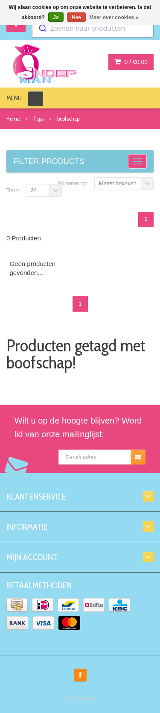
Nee (76, 17)
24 (34, 190)
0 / (131, 61)
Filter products (48, 161)
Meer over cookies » (113, 17)
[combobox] (93, 28)
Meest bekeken (118, 183)
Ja (55, 17)
